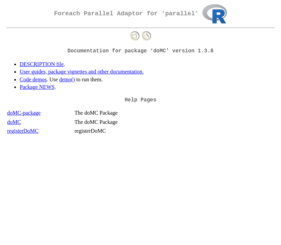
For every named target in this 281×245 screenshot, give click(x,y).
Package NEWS (37, 87)
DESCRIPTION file (41, 64)
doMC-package (24, 113)
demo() (67, 79)
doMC (14, 122)
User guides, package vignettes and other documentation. (82, 72)
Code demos (33, 79)
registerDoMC (22, 131)
